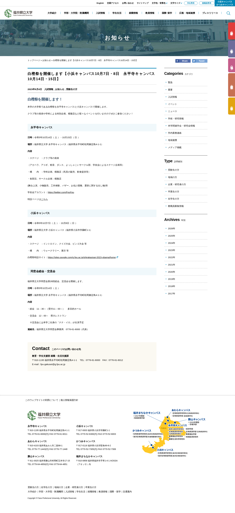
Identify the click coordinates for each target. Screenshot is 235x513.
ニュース (172, 111)
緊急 (170, 82)
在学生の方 (173, 198)
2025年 (171, 236)
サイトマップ (143, 3)
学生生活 (80, 491)
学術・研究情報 (176, 118)
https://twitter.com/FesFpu (61, 192)
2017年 (171, 293)
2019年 (171, 279)
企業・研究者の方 (177, 184)
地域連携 (172, 140)
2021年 (171, 264)
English (100, 3)
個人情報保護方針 (69, 400)
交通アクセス (113, 3)
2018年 (171, 286)
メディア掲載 (174, 147)
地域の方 (172, 177)
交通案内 (127, 491)
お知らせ (46, 60)
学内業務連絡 (174, 133)
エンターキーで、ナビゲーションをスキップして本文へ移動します (33, 1)
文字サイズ (175, 3)
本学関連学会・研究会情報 (181, 125)
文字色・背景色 (158, 3)
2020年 (171, 272)
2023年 (171, 250)
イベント (172, 104)
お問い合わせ (128, 3)
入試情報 (48, 89)
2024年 (171, 243)
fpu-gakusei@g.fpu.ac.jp (52, 364)
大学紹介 (32, 491)
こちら (44, 199)
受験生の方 (71, 89)
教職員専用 (206, 3)
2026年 (171, 228)
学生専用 (190, 3)
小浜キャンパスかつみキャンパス (224, 3)
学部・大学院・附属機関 (51, 491)
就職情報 (92, 491)
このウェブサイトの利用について (41, 400)
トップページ (34, 60)
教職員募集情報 (176, 206)
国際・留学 (115, 491)
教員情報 (103, 491)
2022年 (171, 257)
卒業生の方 (173, 191)
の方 (232, 31)
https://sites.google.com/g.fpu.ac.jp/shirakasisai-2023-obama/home (82, 257)
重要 (170, 89)
